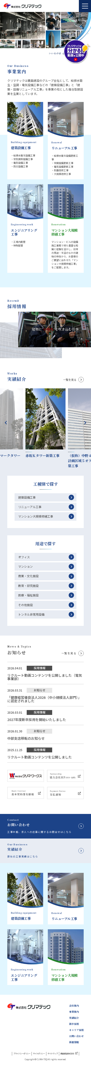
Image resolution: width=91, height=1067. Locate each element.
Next (85, 422)
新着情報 (74, 1042)
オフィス (24, 557)
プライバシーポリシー (21, 1053)
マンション (25, 566)
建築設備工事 (27, 497)
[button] (88, 34)
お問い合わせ (76, 1036)
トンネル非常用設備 (31, 614)
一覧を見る (69, 379)
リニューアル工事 (29, 507)
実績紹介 (74, 1018)
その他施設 (25, 605)
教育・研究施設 (28, 586)
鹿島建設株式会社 (69, 1053)
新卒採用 (74, 1024)
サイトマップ (53, 1053)
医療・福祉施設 (28, 595)
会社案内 (74, 1005)
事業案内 (74, 1012)
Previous (6, 422)
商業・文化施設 (28, 576)
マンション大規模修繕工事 (35, 516)
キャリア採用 (76, 1030)
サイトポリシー (39, 1053)
